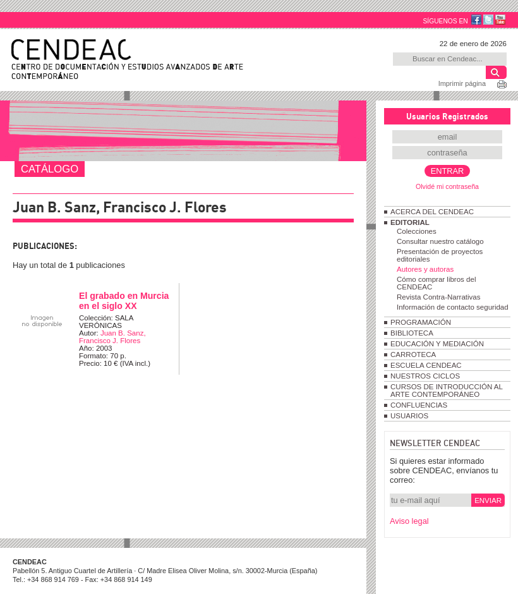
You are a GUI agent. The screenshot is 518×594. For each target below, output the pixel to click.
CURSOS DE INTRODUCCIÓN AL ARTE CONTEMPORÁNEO (446, 390)
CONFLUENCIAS (418, 405)
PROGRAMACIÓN (420, 322)
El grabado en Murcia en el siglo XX (124, 301)
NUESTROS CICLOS (425, 376)
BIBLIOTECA (411, 333)
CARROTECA (413, 354)
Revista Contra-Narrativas (438, 297)
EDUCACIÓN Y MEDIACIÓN (437, 344)
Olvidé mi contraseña (447, 186)
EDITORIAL (410, 222)
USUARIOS (409, 416)
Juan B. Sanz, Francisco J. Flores (112, 336)
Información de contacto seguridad (453, 307)
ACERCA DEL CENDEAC (432, 211)
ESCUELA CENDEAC (426, 365)
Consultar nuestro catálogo (440, 241)
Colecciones (417, 231)
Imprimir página (462, 83)
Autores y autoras (425, 269)
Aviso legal (409, 521)
